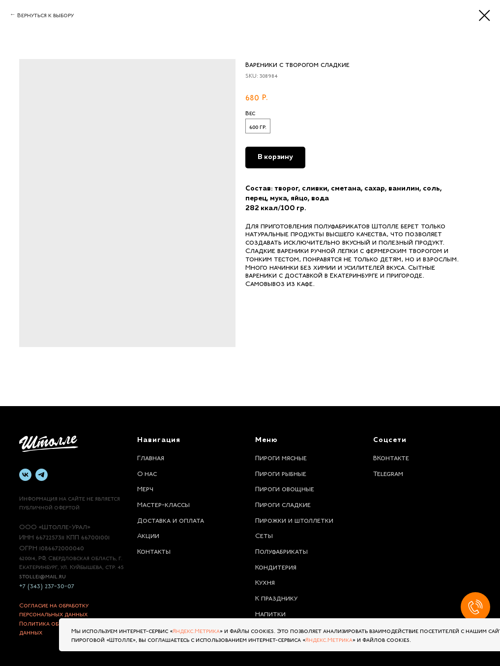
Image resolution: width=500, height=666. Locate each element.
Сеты (264, 534)
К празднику (276, 597)
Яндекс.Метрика (196, 630)
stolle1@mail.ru (42, 575)
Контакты (154, 550)
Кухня (265, 581)
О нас (147, 472)
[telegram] (41, 475)
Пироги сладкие (283, 503)
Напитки (270, 612)
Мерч (145, 487)
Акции (148, 534)
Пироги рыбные (280, 472)
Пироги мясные (281, 456)
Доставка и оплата (170, 519)
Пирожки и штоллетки (294, 519)
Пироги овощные (284, 487)
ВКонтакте (391, 456)
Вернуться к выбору (45, 14)
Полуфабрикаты (281, 550)
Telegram (388, 472)
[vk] (25, 475)
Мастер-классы (163, 503)
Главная (150, 456)
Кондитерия (275, 566)
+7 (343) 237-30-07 (46, 584)
